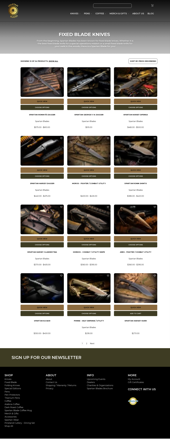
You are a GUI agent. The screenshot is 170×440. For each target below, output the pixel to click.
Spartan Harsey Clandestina (42, 253)
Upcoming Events (96, 380)
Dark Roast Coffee (14, 408)
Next (93, 345)
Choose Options (42, 108)
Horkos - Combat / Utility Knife (89, 253)
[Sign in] (147, 5)
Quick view (42, 101)
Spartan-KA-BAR (42, 322)
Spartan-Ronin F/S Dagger (42, 115)
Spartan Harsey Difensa (135, 115)
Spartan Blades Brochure (100, 390)
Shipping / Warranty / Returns (61, 387)
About (49, 380)
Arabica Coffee (12, 405)
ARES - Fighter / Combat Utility (135, 253)
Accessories (11, 418)
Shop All (9, 427)
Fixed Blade (11, 383)
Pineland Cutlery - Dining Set (20, 424)
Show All (53, 61)
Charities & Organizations (100, 387)
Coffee (8, 402)
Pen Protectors (12, 396)
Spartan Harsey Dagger (42, 184)
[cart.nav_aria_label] (152, 6)
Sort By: (134, 61)
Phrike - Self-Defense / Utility (89, 322)
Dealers (91, 383)
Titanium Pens (12, 399)
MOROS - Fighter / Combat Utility (89, 184)
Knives (8, 380)
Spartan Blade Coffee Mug (18, 412)
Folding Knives (12, 387)
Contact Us (51, 383)
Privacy (49, 390)
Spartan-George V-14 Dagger (89, 115)
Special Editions (13, 390)
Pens (7, 393)
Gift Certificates (136, 383)
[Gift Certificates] (141, 5)
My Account (134, 380)
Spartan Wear (12, 421)
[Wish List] (136, 5)
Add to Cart (136, 315)
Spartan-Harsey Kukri (136, 322)
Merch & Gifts (11, 415)
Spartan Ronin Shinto (135, 184)
